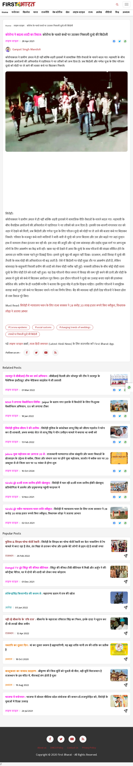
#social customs (43, 327)
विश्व (117, 12)
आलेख (99, 12)
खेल (67, 12)
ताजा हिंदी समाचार (39, 344)
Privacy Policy (89, 748)
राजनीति (45, 12)
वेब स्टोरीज (57, 12)
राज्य (90, 12)
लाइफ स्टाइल (79, 12)
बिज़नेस (26, 12)
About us (42, 748)
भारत (35, 12)
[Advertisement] (66, 179)
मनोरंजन (15, 12)
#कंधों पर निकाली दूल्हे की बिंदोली (22, 334)
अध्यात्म (126, 12)
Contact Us (73, 748)
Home (5, 12)
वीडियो (108, 12)
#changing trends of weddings (74, 327)
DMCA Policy (57, 748)
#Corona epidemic (17, 327)
